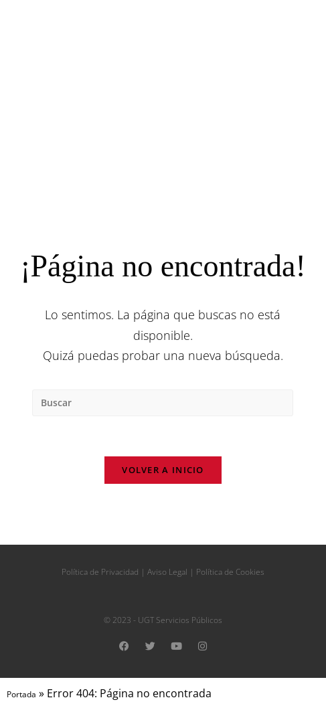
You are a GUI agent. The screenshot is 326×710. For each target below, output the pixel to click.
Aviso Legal (167, 572)
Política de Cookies (230, 572)
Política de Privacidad (100, 572)
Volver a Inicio (163, 470)
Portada (21, 695)
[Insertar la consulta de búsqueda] (162, 402)
